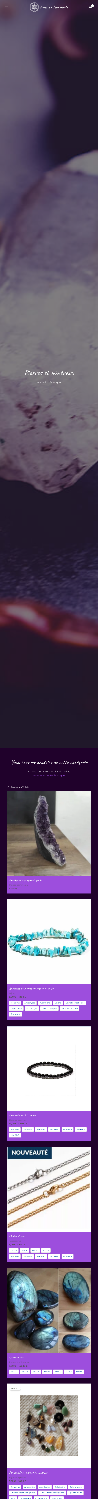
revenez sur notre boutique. (49, 775)
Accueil (41, 382)
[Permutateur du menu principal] (6, 7)
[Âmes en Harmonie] (48, 7)
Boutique (55, 382)
